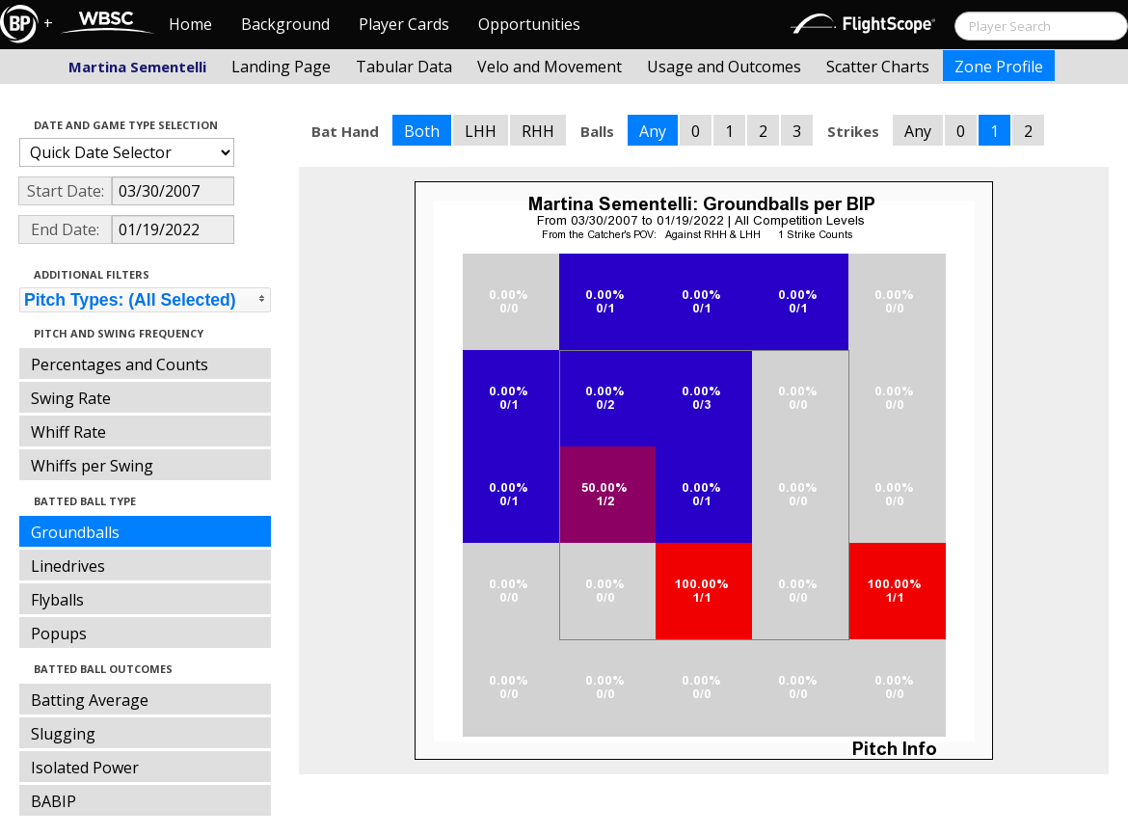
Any (652, 131)
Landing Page (281, 66)
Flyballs (57, 599)
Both (422, 131)
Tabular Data (404, 66)
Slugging (63, 733)
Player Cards (404, 24)
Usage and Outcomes (724, 66)
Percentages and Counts (119, 364)
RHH (538, 131)
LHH (481, 131)
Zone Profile (998, 66)
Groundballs (75, 532)
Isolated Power (85, 767)
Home (190, 24)
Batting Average (89, 700)
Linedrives (68, 566)
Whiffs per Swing (92, 465)
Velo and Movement (549, 66)
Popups (59, 633)
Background (285, 24)
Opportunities (529, 24)
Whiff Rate (68, 432)
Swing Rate (71, 398)
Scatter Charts (877, 66)
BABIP (53, 801)
